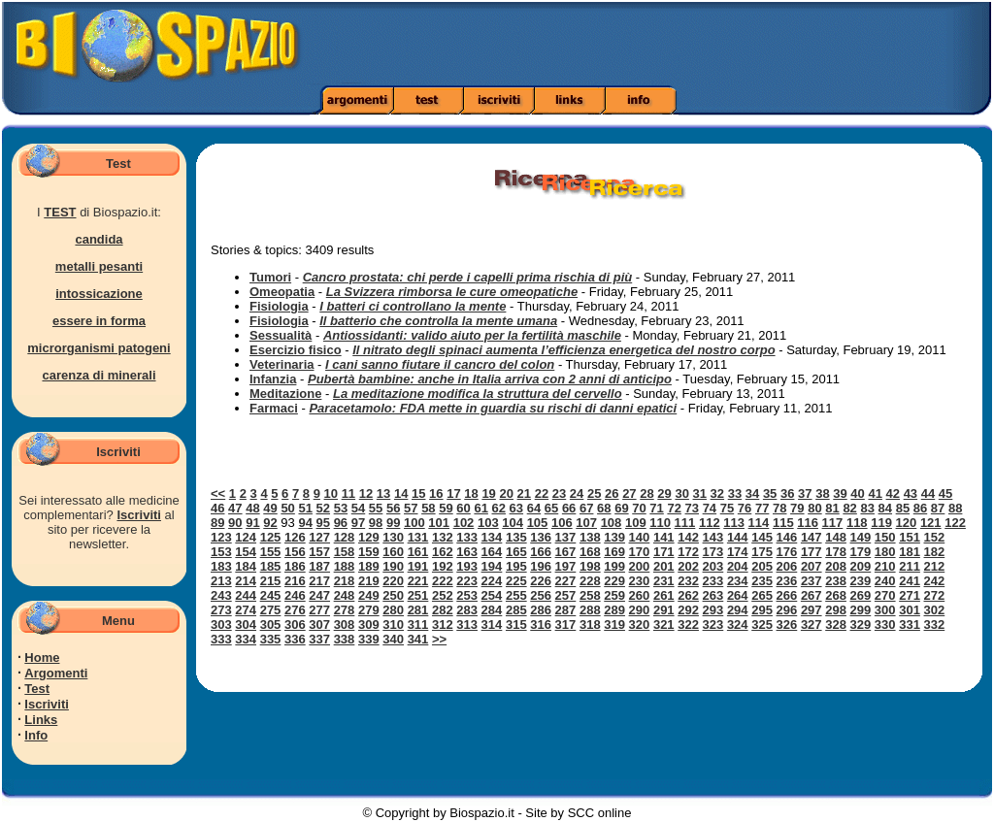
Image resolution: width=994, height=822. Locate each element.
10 (331, 493)
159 (369, 551)
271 (909, 595)
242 (934, 581)
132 (442, 537)
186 (295, 566)
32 (717, 493)
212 (934, 566)
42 (893, 493)
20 (506, 493)
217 (319, 581)
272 (934, 595)
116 (807, 522)
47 (235, 508)
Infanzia (272, 379)
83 (867, 508)
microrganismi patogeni (98, 348)
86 (920, 508)
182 (934, 551)
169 (614, 551)
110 (660, 522)
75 (727, 508)
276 (295, 610)
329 (861, 624)
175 (762, 551)
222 (442, 581)
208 (835, 566)
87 (937, 508)
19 (488, 493)
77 (762, 508)
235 (762, 581)
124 (245, 537)
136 (540, 537)
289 (614, 610)
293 (713, 610)
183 (221, 566)
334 (245, 639)
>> (439, 639)
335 (271, 639)
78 (779, 508)
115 (783, 522)
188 (344, 566)
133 (467, 537)
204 (737, 566)
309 (369, 624)
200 (639, 566)
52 (323, 508)
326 (787, 624)
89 (217, 522)
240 (885, 581)
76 (744, 508)
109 (635, 522)
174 (737, 551)
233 (713, 581)
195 (516, 566)
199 (614, 566)
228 (590, 581)
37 (805, 493)
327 (811, 624)
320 (639, 624)
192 (442, 566)
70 (639, 508)
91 (252, 522)
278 (344, 610)
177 (811, 551)
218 (344, 581)
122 (955, 522)
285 (516, 610)
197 (566, 566)
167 (566, 551)
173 (713, 551)
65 (551, 508)
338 (344, 639)
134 (492, 537)
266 (787, 595)
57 (410, 508)
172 (688, 551)
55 (375, 508)
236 (787, 581)
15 (418, 493)
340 (393, 639)
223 (467, 581)
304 (245, 624)
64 (534, 508)
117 (833, 522)
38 (822, 493)
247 (319, 595)
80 (814, 508)
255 (516, 595)
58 (428, 508)
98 (375, 522)
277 (319, 610)
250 (393, 595)
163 (467, 551)
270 (885, 595)
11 (348, 493)
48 (252, 508)
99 (393, 522)
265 (762, 595)
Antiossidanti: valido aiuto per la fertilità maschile (472, 335)
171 (664, 551)
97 (358, 522)
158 (344, 551)
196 (540, 566)
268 (835, 595)
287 (566, 610)
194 (492, 566)
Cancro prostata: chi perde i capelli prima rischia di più (468, 277)
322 (688, 624)
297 (811, 610)
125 (271, 537)
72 (673, 508)
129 (369, 537)
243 (221, 595)
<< (218, 493)
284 (492, 610)
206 (787, 566)
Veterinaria (282, 364)
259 (614, 595)
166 (540, 551)
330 (885, 624)
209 (861, 566)
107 (586, 522)
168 (590, 551)
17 (453, 493)
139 (614, 537)
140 (639, 537)
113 (734, 522)
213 (221, 581)
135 (516, 537)
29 (664, 493)
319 (614, 624)
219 (369, 581)
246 (295, 595)
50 (287, 508)
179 (861, 551)
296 (787, 610)
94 (305, 522)
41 (874, 493)
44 (928, 493)
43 (910, 493)
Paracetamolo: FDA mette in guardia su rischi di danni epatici (493, 408)
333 (221, 639)
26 (611, 493)
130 (393, 537)
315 (516, 624)
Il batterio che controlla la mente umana (438, 320)
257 (566, 595)
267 (811, 595)
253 (467, 595)
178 (835, 551)
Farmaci (273, 408)
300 (885, 610)
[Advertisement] (699, 44)
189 (369, 566)
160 (393, 551)
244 (245, 595)
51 (305, 508)
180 (885, 551)
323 (713, 624)
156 (295, 551)
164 (492, 551)
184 (245, 566)
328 (835, 624)
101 (438, 522)
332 (934, 624)
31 (700, 493)
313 (467, 624)
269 (861, 595)
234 (737, 581)
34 (752, 493)
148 (835, 537)
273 (221, 610)
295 (762, 610)
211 (909, 566)
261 (664, 595)
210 (885, 566)
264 (737, 595)
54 (358, 508)
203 (713, 566)
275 (271, 610)
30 (681, 493)
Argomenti (55, 673)
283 (467, 610)
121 (931, 522)
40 (857, 493)
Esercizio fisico (295, 350)
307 (319, 624)
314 (492, 624)
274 (245, 610)
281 (418, 610)
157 (319, 551)
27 (629, 493)
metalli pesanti (99, 266)
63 (516, 508)
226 (540, 581)
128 (344, 537)
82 (849, 508)
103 (488, 522)
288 (590, 610)
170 (639, 551)
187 (319, 566)
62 (499, 508)
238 (835, 581)
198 (590, 566)
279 (369, 610)
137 (566, 537)
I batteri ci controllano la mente (412, 306)
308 (344, 624)
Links (40, 719)
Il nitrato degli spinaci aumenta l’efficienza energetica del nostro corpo (563, 350)
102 (464, 522)
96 (341, 522)
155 (271, 551)
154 (245, 551)
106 (562, 522)
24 (576, 493)
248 (344, 595)
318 (590, 624)
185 (271, 566)
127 (319, 537)
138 (590, 537)
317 (566, 624)
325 (762, 624)
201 (664, 566)
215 (271, 581)
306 (295, 624)
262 (688, 595)
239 (861, 581)
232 (688, 581)
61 (480, 508)
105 (537, 522)
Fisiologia (279, 306)
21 (524, 493)
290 (639, 610)
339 (369, 639)
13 (383, 493)
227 (566, 581)
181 (909, 551)
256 (540, 595)
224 (492, 581)
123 (221, 537)
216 (295, 581)
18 (471, 493)
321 (664, 624)
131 (418, 537)
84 (885, 508)
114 (759, 522)
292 (688, 610)
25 (594, 493)
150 (885, 537)
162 (442, 551)
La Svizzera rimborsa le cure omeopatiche (452, 291)
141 (664, 537)
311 (418, 624)
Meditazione (285, 393)
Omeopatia (282, 291)
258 (590, 595)
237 (811, 581)
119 (881, 522)
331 (909, 624)
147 (811, 537)
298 (835, 610)
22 (541, 493)
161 (418, 551)
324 (737, 624)
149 (861, 537)
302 (934, 610)
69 (621, 508)
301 (909, 610)
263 (713, 595)
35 (770, 493)
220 (393, 581)
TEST (60, 212)
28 (646, 493)
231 (664, 581)
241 (909, 581)
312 (442, 624)
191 (418, 566)
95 (323, 522)
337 (319, 639)
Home (41, 657)
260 (639, 595)
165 (516, 551)
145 (762, 537)
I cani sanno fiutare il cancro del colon (439, 364)
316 (540, 624)
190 (393, 566)
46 (217, 508)
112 (709, 522)
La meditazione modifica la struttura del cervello (477, 393)
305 (271, 624)
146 (787, 537)
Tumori (270, 277)
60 (463, 508)
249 (369, 595)
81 (832, 508)
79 (797, 508)
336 (295, 639)
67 (586, 508)
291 (664, 610)
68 (604, 508)
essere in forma (99, 320)
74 (709, 508)
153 (221, 551)
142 (688, 537)
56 (393, 508)
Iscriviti (138, 515)
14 (401, 493)
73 (692, 508)
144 (737, 537)
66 (569, 508)
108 (611, 522)
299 (861, 610)
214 (245, 581)
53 (341, 508)
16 (436, 493)
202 (688, 566)
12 (366, 493)
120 (906, 522)
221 (418, 581)
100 (414, 522)
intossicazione (99, 293)
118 (857, 522)
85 (903, 508)
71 (656, 508)
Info (36, 735)
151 (909, 537)
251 (418, 595)
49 (270, 508)
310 (393, 624)
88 (955, 508)
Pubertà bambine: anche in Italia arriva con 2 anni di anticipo (490, 379)
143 (713, 537)
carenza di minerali (98, 375)
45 (945, 493)
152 (934, 537)
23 (559, 493)
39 (839, 493)
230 (639, 581)
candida (98, 239)
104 (512, 522)
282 (442, 610)
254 (492, 595)
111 (685, 522)
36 (787, 493)
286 (540, 610)
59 (445, 508)
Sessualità (280, 335)
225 (516, 581)
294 (737, 610)
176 (787, 551)
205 (762, 566)
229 (614, 581)
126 (295, 537)
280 (393, 610)
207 (811, 566)
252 (442, 595)
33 (735, 493)
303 (221, 624)
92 (270, 522)
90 (235, 522)
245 (271, 595)
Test (37, 688)
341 (418, 639)
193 (467, 566)
